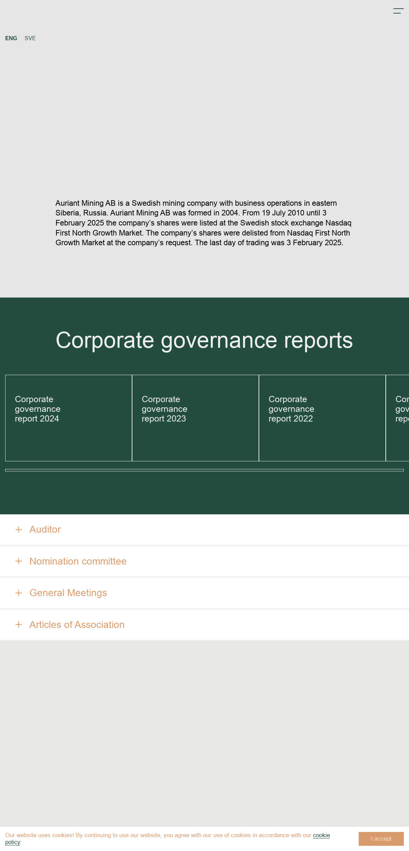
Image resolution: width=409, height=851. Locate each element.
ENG (11, 38)
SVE (30, 38)
